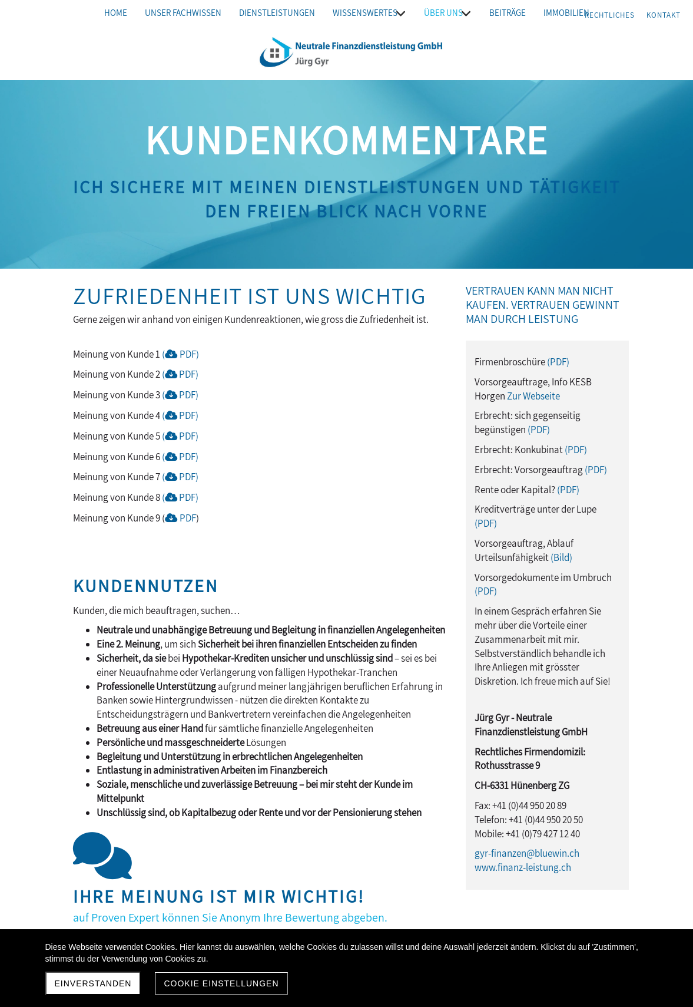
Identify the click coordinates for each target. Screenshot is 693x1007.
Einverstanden (93, 983)
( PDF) (180, 374)
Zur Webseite (533, 395)
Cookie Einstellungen (221, 983)
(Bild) (561, 557)
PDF (186, 497)
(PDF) (180, 354)
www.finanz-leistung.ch (523, 867)
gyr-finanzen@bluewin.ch (527, 853)
